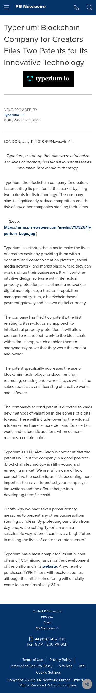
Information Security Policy (31, 666)
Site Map (65, 666)
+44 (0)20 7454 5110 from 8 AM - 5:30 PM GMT (47, 642)
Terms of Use (32, 659)
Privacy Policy (60, 659)
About (47, 622)
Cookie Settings (48, 672)
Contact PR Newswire (47, 611)
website (49, 566)
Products (47, 616)
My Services (47, 628)
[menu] (6, 7)
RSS (82, 666)
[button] (76, 7)
